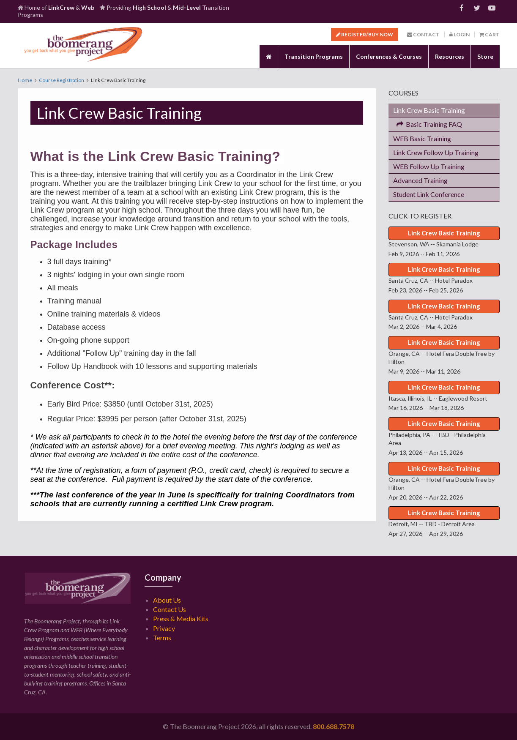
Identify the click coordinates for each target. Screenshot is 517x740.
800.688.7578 (333, 726)
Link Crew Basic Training (429, 110)
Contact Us (169, 609)
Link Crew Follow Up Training (436, 152)
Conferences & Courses (389, 56)
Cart (489, 34)
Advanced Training (420, 180)
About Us (167, 600)
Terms (162, 638)
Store (485, 56)
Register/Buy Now (364, 34)
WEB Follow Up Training (429, 166)
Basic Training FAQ (427, 124)
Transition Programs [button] (313, 56)
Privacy (164, 628)
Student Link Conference (428, 194)
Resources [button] (449, 56)
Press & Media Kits (180, 618)
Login (459, 34)
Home (25, 80)
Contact (423, 34)
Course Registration (61, 80)
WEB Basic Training (422, 138)
